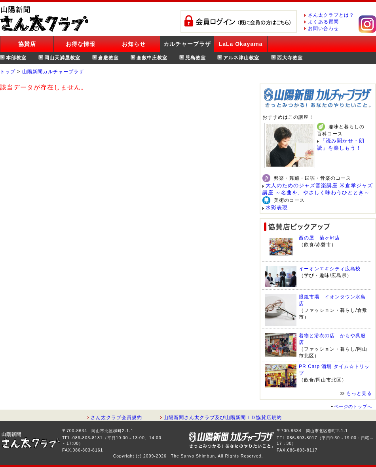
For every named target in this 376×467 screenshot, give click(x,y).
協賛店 (27, 44)
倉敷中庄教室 (152, 58)
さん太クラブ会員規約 (116, 417)
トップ (7, 71)
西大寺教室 (290, 58)
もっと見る (359, 393)
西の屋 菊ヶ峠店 (319, 238)
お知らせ (134, 44)
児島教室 (195, 58)
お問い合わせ (323, 28)
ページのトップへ (353, 406)
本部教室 (16, 58)
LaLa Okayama (241, 44)
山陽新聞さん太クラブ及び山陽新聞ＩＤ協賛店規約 (222, 417)
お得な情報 (80, 44)
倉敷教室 (108, 58)
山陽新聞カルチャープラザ (53, 71)
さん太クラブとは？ (331, 15)
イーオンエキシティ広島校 (330, 268)
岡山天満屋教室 (62, 58)
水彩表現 (277, 208)
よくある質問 (323, 22)
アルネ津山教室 (241, 58)
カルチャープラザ (187, 44)
